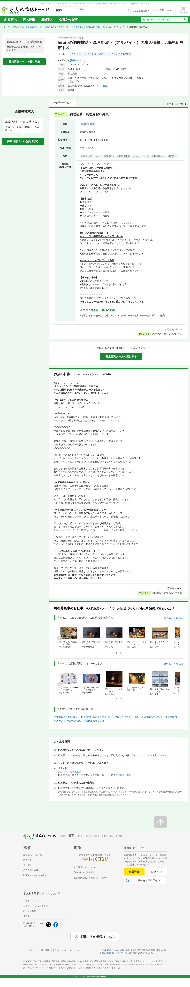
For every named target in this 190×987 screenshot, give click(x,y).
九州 (87, 836)
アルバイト (121, 27)
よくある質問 (41, 906)
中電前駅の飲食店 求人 (65, 717)
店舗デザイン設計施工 (101, 961)
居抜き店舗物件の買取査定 (72, 964)
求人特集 (29, 19)
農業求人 (69, 968)
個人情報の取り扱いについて (54, 950)
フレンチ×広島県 (72, 771)
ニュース (27, 906)
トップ (7, 27)
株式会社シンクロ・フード (116, 953)
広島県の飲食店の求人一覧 (56, 27)
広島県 (120, 775)
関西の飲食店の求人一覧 (31, 27)
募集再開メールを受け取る (24, 61)
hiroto (110, 27)
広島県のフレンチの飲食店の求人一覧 (88, 27)
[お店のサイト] (77, 60)
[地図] (105, 85)
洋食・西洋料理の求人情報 (148, 717)
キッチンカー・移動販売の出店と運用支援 (118, 964)
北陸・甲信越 (115, 836)
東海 (80, 836)
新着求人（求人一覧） (34, 855)
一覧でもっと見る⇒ (172, 618)
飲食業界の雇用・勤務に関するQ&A (91, 877)
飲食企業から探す (31, 870)
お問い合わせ (29, 911)
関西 (15, 27)
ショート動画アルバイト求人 (99, 968)
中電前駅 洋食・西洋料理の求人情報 (85, 721)
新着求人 (10, 19)
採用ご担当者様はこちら (97, 936)
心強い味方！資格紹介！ (85, 872)
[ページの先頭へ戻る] (160, 822)
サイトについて (30, 900)
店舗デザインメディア (45, 968)
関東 (63, 836)
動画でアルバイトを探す (35, 875)
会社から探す (68, 19)
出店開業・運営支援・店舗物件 (63, 961)
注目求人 (47, 19)
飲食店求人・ (134, 961)
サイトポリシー (31, 950)
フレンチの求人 (123, 717)
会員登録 (134, 871)
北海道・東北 (99, 836)
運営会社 (27, 916)
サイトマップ (75, 950)
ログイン (156, 871)
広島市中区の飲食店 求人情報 (96, 717)
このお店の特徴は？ (61, 102)
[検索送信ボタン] (185, 19)
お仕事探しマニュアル (84, 867)
